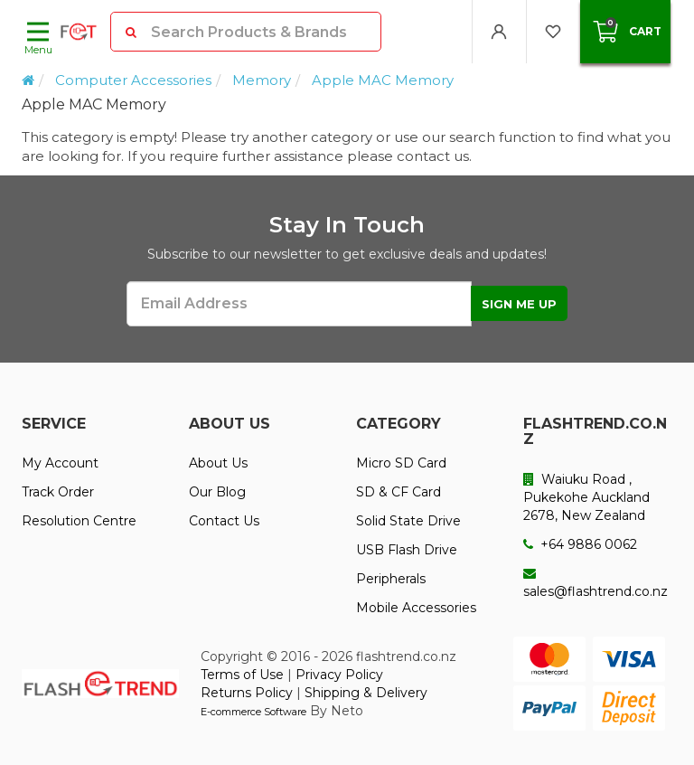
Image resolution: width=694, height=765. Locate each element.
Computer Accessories (133, 80)
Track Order (58, 492)
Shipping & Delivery (366, 693)
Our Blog (217, 492)
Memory (261, 80)
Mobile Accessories (416, 608)
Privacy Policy (339, 674)
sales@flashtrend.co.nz (595, 583)
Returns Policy (247, 693)
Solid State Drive (408, 521)
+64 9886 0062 (580, 544)
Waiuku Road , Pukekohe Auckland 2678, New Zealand (586, 497)
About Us (218, 463)
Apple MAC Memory (383, 80)
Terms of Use (242, 674)
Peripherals (391, 579)
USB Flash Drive (406, 550)
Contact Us (224, 521)
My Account (60, 463)
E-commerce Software (253, 711)
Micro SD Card (401, 463)
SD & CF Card (398, 492)
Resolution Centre (79, 521)
